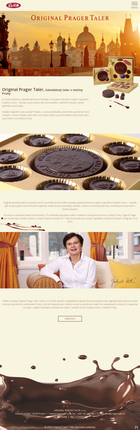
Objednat (70, 318)
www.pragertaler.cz (59, 413)
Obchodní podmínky (85, 427)
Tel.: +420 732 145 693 (83, 413)
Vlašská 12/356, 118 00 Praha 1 (31, 413)
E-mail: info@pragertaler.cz (111, 413)
